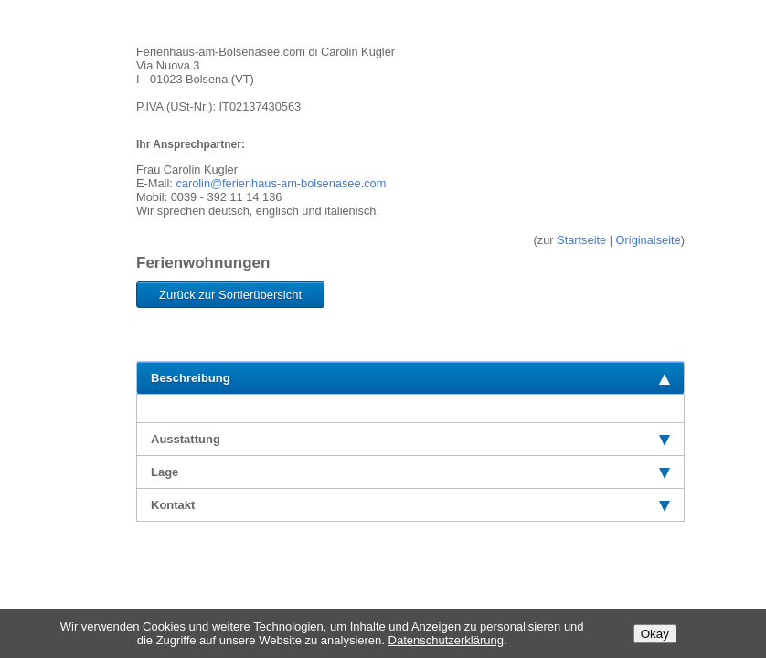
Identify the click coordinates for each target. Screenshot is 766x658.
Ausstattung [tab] (410, 439)
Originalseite (648, 240)
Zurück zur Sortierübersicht (230, 295)
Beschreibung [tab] (410, 378)
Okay (655, 634)
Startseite (581, 240)
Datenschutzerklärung (446, 640)
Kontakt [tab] (410, 505)
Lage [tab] (410, 472)
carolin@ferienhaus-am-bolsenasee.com (281, 183)
